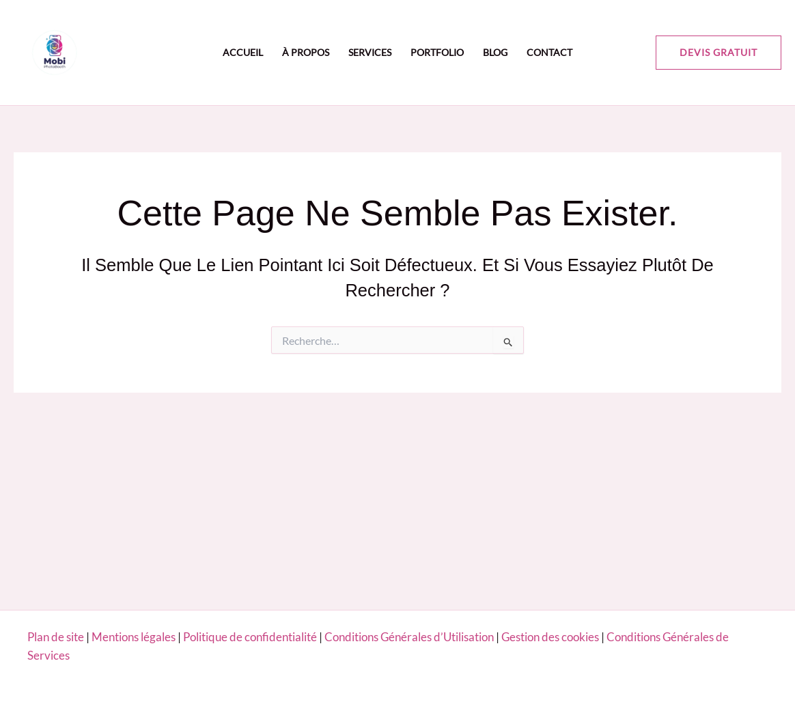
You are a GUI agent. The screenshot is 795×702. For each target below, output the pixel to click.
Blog (495, 52)
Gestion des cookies (550, 637)
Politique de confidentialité (251, 637)
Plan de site (55, 637)
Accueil (243, 52)
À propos (305, 52)
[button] (718, 53)
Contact (549, 52)
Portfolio (437, 52)
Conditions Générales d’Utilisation (409, 637)
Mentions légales (134, 637)
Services (369, 52)
